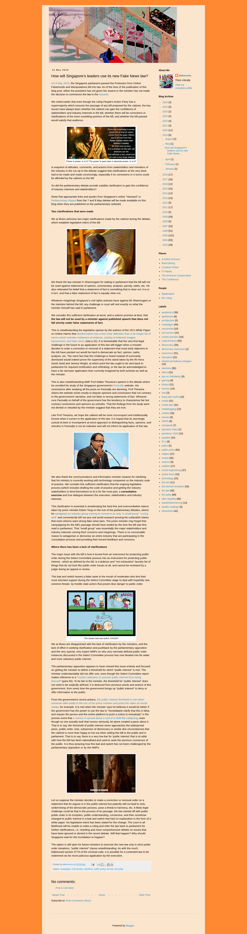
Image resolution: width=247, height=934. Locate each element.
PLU (164, 441)
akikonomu (185, 75)
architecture (168, 320)
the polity (119, 869)
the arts (166, 482)
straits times (168, 474)
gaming (166, 380)
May (167, 143)
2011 (165, 207)
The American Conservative (176, 275)
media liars (167, 405)
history (165, 384)
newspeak (167, 425)
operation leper (170, 429)
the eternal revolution (173, 486)
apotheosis (167, 316)
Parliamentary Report (63, 200)
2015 (165, 188)
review (165, 458)
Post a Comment (64, 888)
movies (165, 417)
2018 (165, 174)
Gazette (103, 94)
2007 (165, 226)
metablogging (169, 409)
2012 (165, 202)
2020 (165, 130)
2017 (165, 179)
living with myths (170, 396)
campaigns (65, 869)
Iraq (164, 392)
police (165, 445)
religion (165, 454)
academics (167, 312)
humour (166, 388)
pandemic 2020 (170, 433)
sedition (166, 466)
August (169, 139)
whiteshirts (167, 511)
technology (167, 478)
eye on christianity (171, 376)
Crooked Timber (170, 267)
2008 (165, 221)
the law (110, 869)
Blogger (130, 925)
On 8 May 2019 (60, 83)
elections (88, 869)
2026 (165, 102)
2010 (165, 212)
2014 (165, 193)
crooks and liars (170, 336)
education (167, 357)
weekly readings (170, 506)
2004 (165, 240)
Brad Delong (168, 263)
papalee (166, 437)
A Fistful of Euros (171, 259)
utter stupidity (169, 498)
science (166, 462)
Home (101, 895)
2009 (165, 216)
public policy (99, 869)
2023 (165, 116)
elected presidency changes (177, 361)
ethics (165, 372)
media (165, 400)
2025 (165, 107)
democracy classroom (173, 349)
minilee (165, 413)
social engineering (171, 470)
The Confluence (170, 279)
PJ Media (167, 271)
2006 (165, 230)
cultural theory (169, 340)
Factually (118, 385)
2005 (165, 235)
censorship (167, 328)
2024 (165, 111)
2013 (165, 198)
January (169, 168)
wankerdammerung (172, 502)
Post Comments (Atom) (78, 900)
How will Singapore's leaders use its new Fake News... (176, 150)
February (170, 164)
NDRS (165, 421)
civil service (77, 869)
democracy (167, 345)
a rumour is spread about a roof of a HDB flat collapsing (105, 718)
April (168, 159)
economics (167, 353)
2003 (165, 244)
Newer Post (58, 895)
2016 (165, 184)
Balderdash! (168, 293)
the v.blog (167, 298)
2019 (165, 135)
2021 (165, 125)
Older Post (144, 895)
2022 (165, 121)
